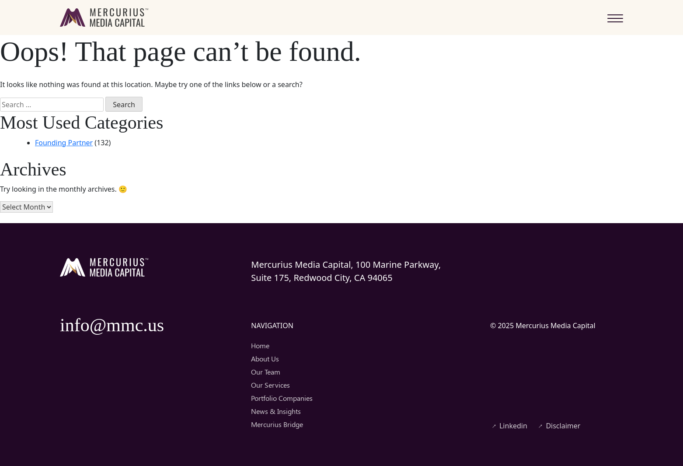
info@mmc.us (112, 325)
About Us (265, 358)
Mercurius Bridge (277, 424)
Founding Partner (64, 142)
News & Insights (276, 411)
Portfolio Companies (282, 398)
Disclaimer (558, 425)
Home (260, 345)
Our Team (265, 371)
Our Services (270, 384)
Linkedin (508, 425)
